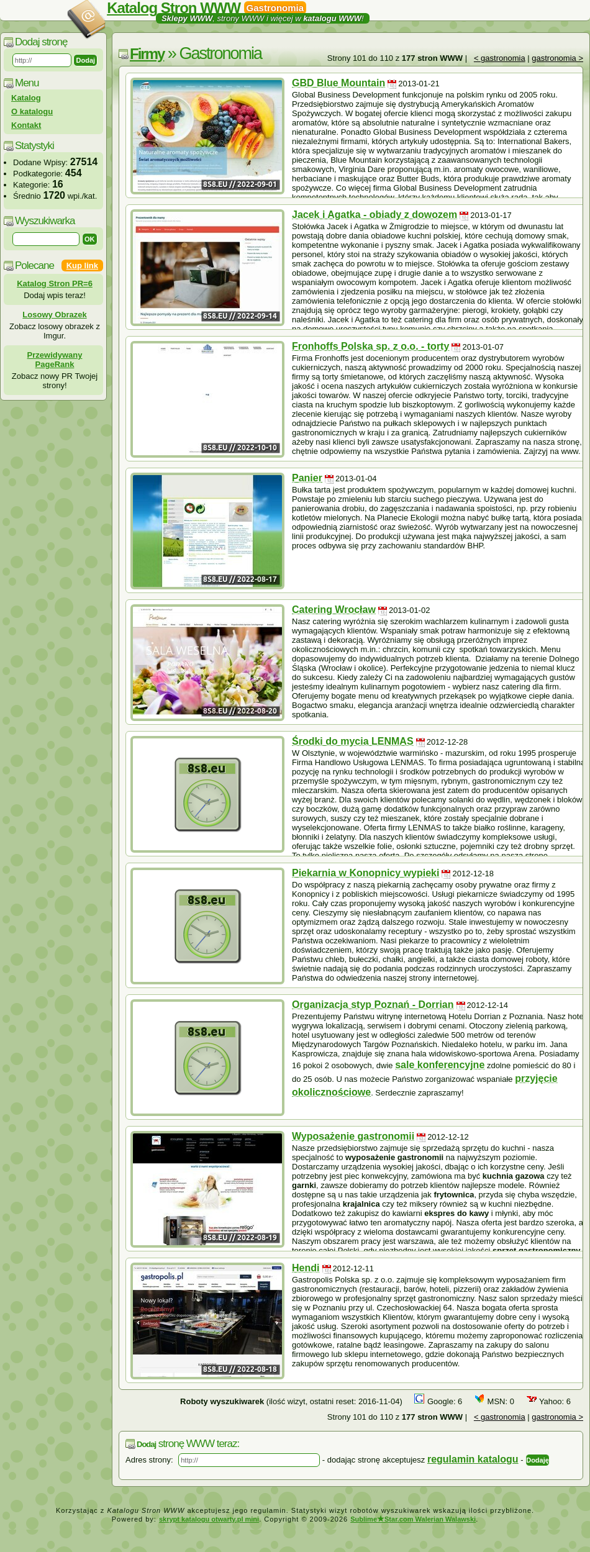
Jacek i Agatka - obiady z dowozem (374, 214)
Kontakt (26, 125)
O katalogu (32, 111)
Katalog (26, 97)
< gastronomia (499, 58)
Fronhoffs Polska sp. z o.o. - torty (370, 346)
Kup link (82, 265)
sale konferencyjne (439, 1065)
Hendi (305, 1268)
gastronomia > (557, 58)
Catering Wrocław (334, 609)
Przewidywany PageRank (55, 359)
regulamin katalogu (473, 1459)
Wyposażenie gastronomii (353, 1136)
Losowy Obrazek (54, 314)
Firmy (147, 53)
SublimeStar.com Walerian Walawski (413, 1519)
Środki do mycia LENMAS (353, 741)
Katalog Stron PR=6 (55, 283)
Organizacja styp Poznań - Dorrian (373, 1004)
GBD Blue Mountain (338, 83)
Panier (307, 478)
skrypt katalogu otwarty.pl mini (209, 1519)
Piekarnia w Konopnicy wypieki (365, 873)
